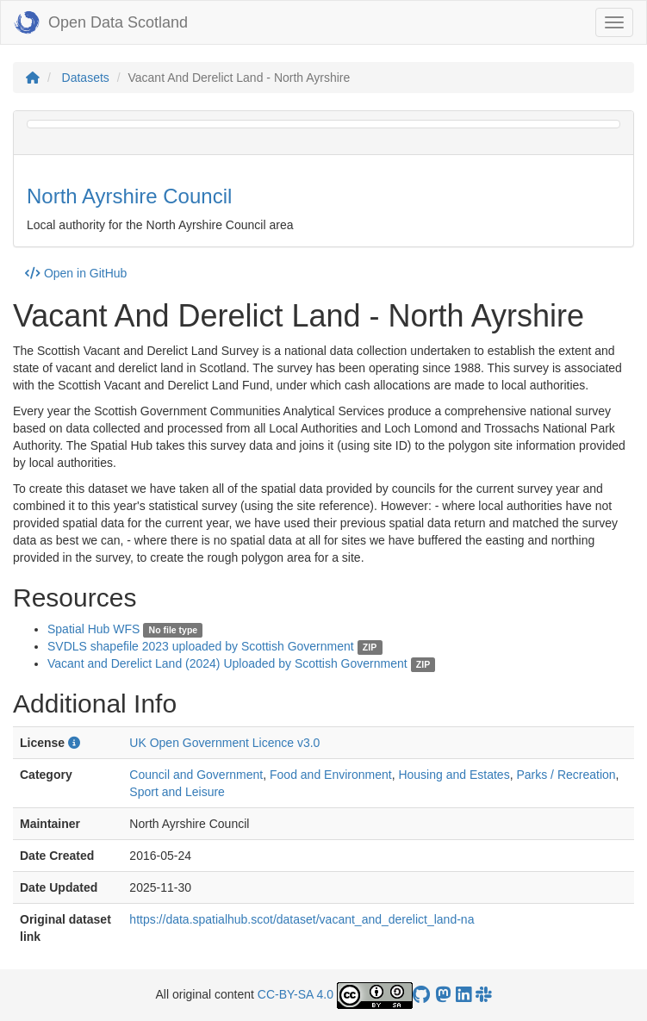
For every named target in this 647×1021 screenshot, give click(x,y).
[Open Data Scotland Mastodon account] (443, 995)
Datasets (85, 77)
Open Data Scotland (101, 22)
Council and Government (196, 774)
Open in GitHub (76, 273)
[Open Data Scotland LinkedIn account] (463, 995)
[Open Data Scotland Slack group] (483, 995)
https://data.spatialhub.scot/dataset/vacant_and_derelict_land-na (301, 919)
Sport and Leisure (177, 792)
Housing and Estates (453, 774)
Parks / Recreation (565, 774)
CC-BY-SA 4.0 (295, 994)
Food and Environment (331, 774)
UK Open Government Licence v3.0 (224, 743)
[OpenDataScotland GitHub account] (421, 995)
